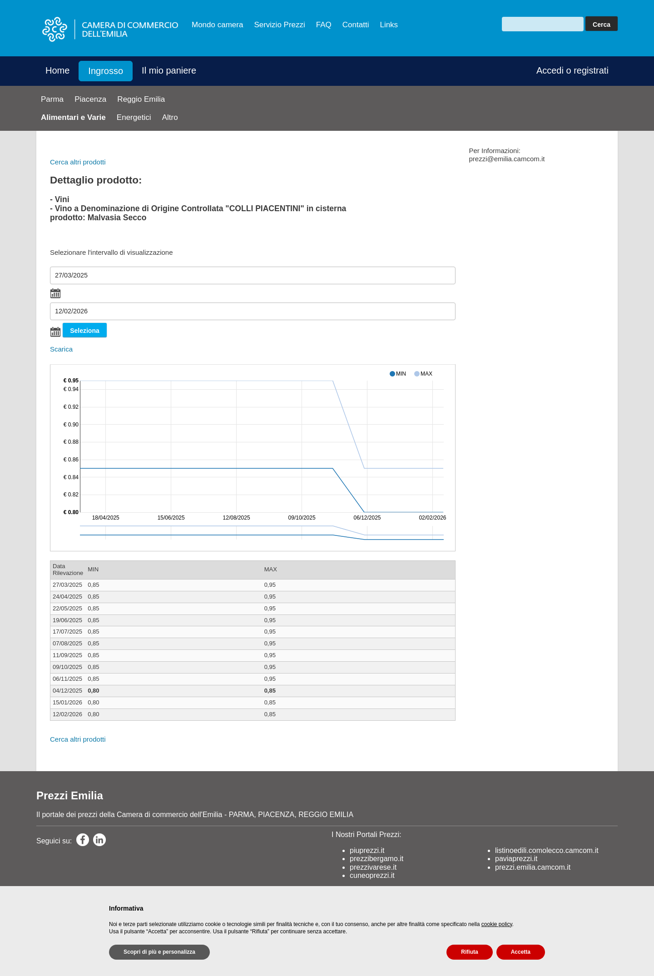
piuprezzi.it (367, 850)
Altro (170, 117)
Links (389, 24)
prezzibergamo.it (376, 858)
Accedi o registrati (572, 70)
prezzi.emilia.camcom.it (532, 867)
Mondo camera (217, 24)
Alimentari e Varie (73, 117)
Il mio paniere (169, 70)
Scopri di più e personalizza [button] (159, 952)
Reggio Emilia (141, 99)
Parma (52, 99)
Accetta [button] (520, 952)
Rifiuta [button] (469, 952)
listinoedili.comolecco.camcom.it (547, 850)
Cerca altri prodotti (78, 162)
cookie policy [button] (496, 924)
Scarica (61, 349)
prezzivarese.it (373, 867)
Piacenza (90, 99)
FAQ (324, 24)
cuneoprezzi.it (372, 875)
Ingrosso (105, 71)
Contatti (355, 24)
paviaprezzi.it (516, 858)
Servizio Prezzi (279, 24)
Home (57, 70)
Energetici (134, 117)
